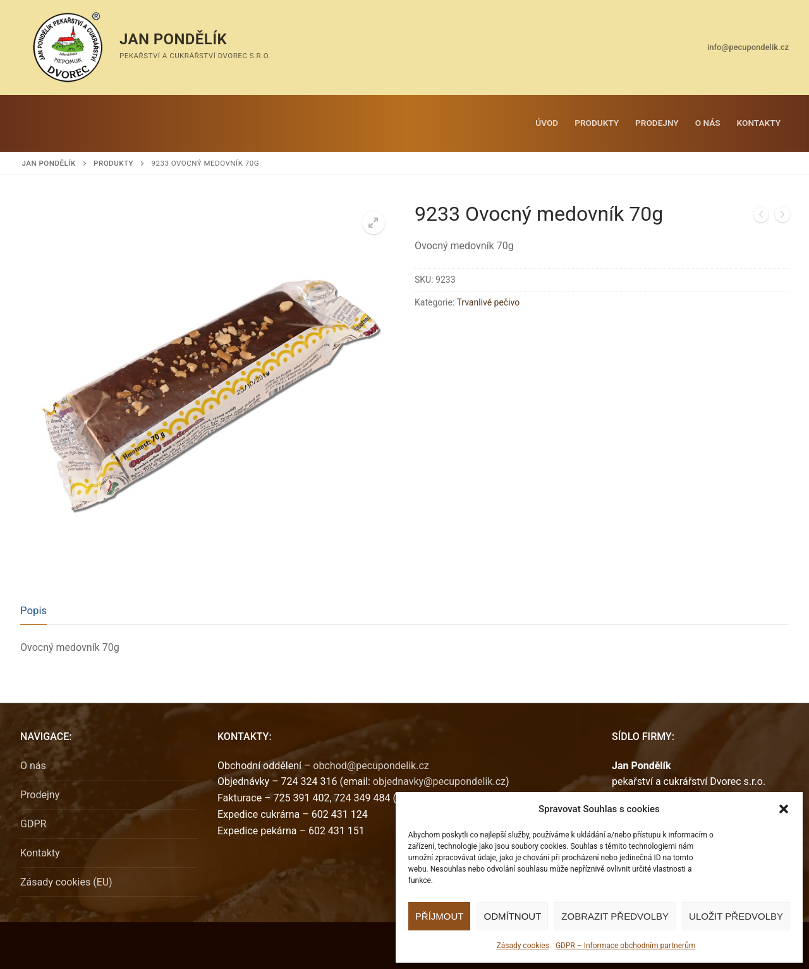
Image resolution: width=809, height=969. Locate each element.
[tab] (33, 610)
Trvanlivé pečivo (488, 302)
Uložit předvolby (736, 916)
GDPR (33, 824)
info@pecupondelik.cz (748, 47)
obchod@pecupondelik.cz (371, 766)
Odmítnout (512, 916)
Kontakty (40, 853)
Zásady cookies (522, 945)
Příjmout (439, 916)
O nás (33, 766)
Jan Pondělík (173, 39)
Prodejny (39, 795)
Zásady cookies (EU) (66, 882)
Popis (33, 610)
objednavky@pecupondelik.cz (439, 781)
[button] (783, 809)
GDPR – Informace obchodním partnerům (625, 945)
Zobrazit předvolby (615, 916)
